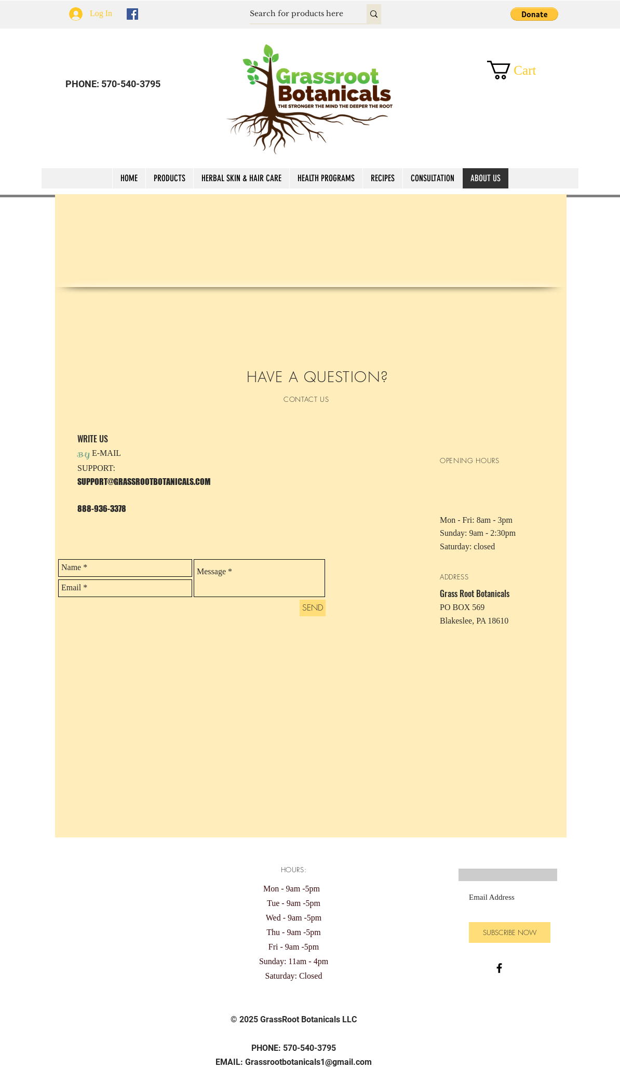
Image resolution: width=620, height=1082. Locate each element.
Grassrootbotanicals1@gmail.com (308, 1062)
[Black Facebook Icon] (499, 968)
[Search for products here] (297, 13)
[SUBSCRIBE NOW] (509, 932)
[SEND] (313, 608)
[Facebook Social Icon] (132, 14)
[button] (534, 14)
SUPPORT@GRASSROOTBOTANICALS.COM (143, 481)
